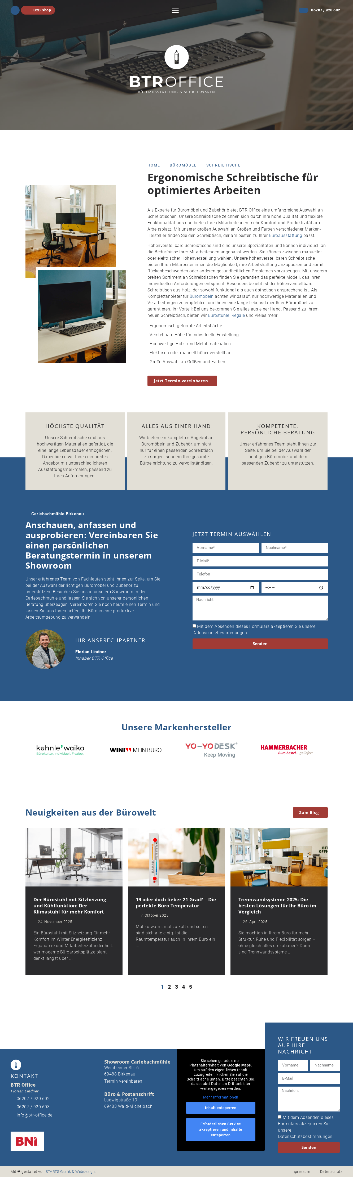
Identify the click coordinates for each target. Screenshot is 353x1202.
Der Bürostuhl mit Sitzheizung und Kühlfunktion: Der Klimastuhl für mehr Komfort (69, 906)
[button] (175, 10)
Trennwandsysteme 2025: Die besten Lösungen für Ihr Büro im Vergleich (277, 906)
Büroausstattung (285, 235)
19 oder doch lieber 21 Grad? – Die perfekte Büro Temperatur (176, 903)
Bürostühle (218, 315)
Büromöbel (183, 165)
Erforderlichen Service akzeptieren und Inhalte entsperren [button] (220, 1129)
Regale (238, 315)
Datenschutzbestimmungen (220, 632)
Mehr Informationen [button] (220, 1097)
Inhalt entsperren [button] (221, 1108)
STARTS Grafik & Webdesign (70, 1172)
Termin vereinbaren (123, 1081)
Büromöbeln (202, 296)
